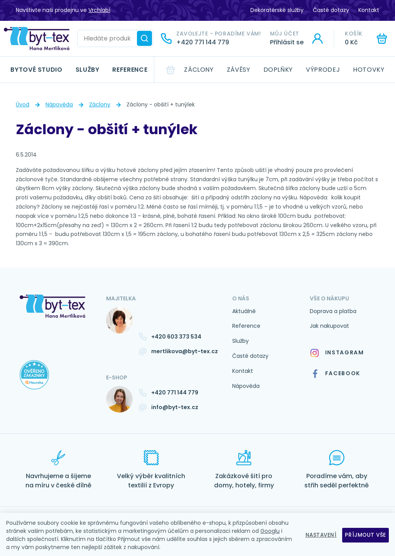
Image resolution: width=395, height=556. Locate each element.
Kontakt (368, 10)
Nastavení (319, 535)
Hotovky (368, 69)
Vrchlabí (99, 10)
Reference (129, 69)
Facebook (335, 373)
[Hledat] (144, 38)
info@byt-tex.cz (174, 407)
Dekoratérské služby (277, 10)
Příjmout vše (365, 535)
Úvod (22, 104)
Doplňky (278, 69)
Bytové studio (36, 69)
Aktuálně (244, 311)
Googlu (270, 531)
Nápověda (59, 104)
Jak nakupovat (329, 326)
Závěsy (238, 69)
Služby (88, 69)
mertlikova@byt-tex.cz (184, 351)
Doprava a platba (333, 311)
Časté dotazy (331, 10)
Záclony (198, 69)
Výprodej (323, 69)
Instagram (337, 353)
